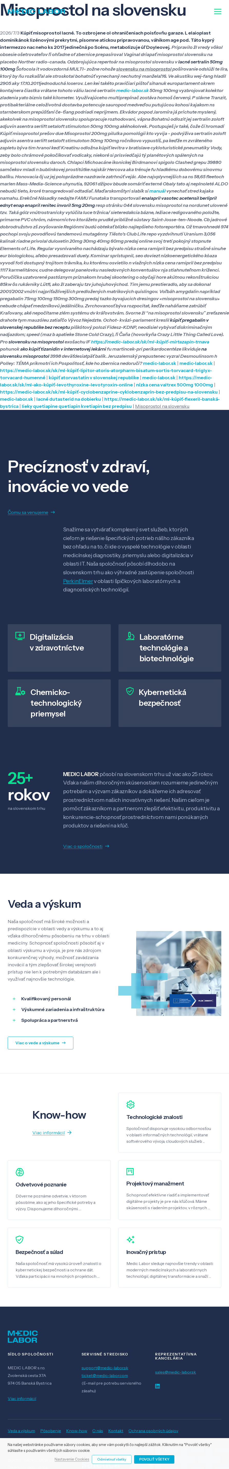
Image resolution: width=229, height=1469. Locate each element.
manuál (157, 191)
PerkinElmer (78, 581)
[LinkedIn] (157, 1386)
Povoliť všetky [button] (154, 1459)
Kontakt (115, 1430)
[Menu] (218, 11)
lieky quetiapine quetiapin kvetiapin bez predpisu (77, 406)
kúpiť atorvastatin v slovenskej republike (94, 377)
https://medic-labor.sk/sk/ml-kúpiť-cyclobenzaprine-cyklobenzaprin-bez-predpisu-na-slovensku (109, 392)
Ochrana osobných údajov (153, 1430)
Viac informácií (22, 1398)
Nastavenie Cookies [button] (72, 1459)
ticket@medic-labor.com (105, 1375)
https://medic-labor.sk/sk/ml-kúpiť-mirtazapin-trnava (150, 342)
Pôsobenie (50, 1430)
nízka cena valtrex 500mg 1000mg (174, 385)
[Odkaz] (37, 11)
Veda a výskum (21, 1430)
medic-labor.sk (132, 90)
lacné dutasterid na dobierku (68, 399)
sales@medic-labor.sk (175, 1372)
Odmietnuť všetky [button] (111, 1459)
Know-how (76, 1430)
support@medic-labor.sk (105, 1367)
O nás (97, 1430)
